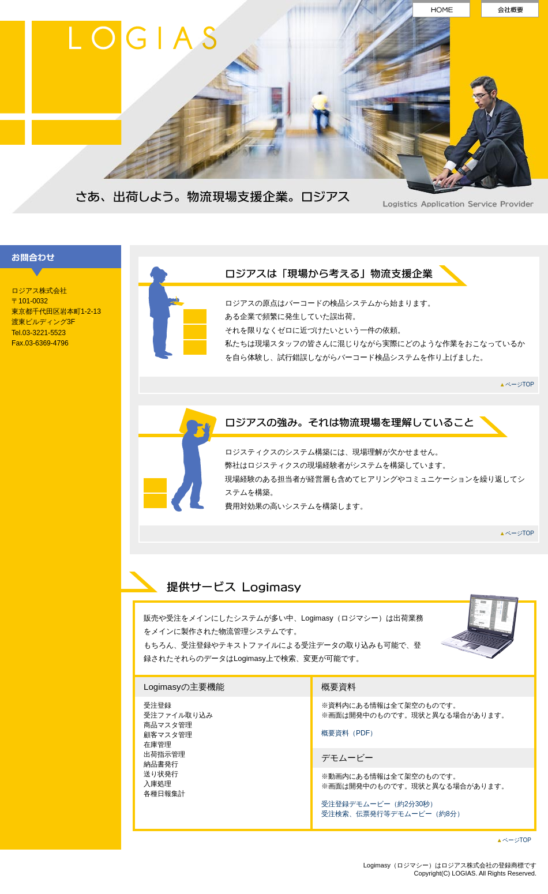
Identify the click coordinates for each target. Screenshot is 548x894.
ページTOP (519, 384)
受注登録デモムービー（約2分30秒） (379, 804)
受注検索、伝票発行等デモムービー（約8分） (392, 814)
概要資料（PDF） (349, 733)
